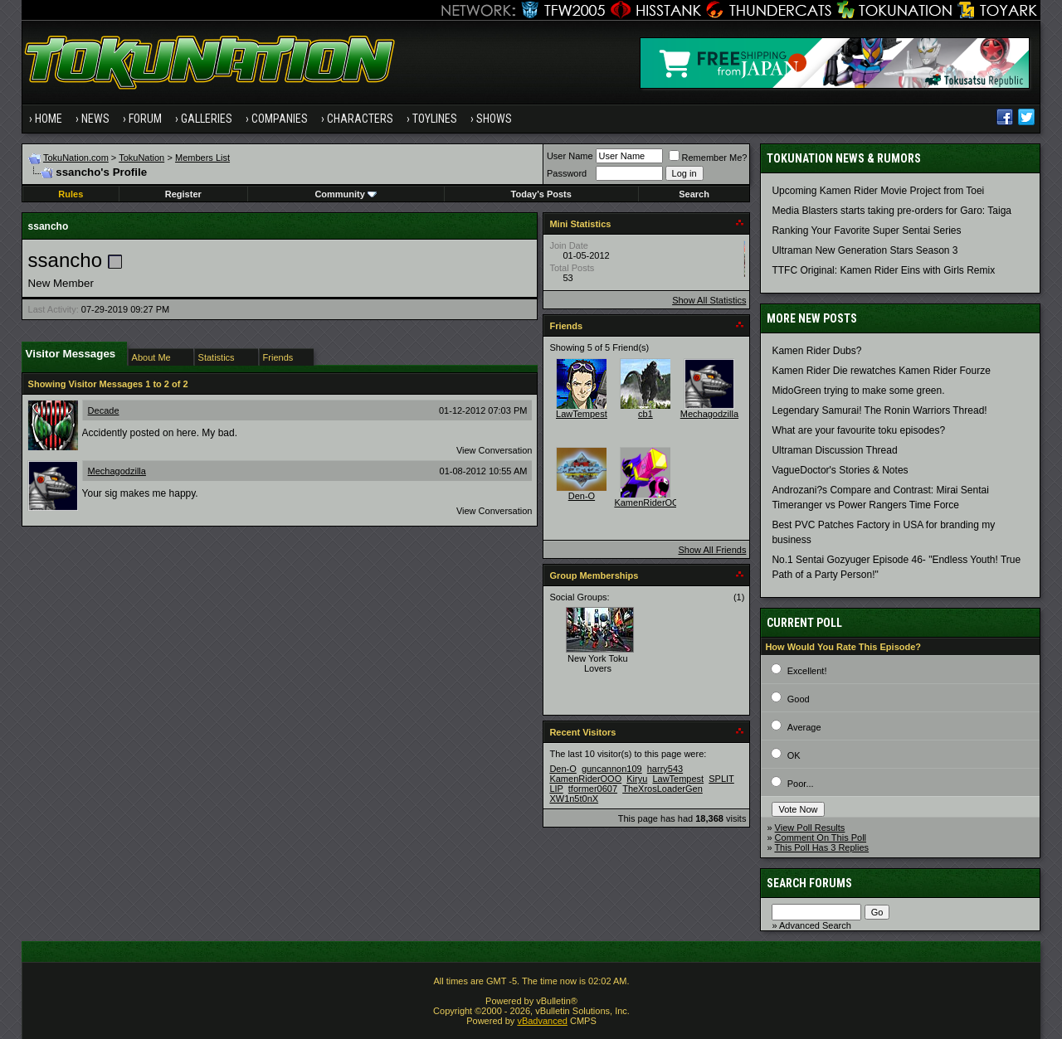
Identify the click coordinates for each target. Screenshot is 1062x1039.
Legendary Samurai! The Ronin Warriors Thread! (879, 410)
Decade (103, 410)
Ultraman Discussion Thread (834, 450)
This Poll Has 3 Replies (821, 847)
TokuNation (141, 158)
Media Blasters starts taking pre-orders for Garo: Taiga (891, 210)
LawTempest (581, 414)
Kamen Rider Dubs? (816, 351)
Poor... (800, 784)
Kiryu (636, 779)
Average (804, 727)
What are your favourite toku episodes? (858, 430)
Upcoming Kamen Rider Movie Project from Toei (878, 191)
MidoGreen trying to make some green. (858, 390)
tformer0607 (592, 789)
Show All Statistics (709, 300)
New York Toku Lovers (598, 663)
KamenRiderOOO (650, 502)
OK (794, 755)
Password (567, 173)
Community (345, 194)
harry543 (665, 769)
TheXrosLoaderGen (662, 789)
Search (694, 194)
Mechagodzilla (117, 471)
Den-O (581, 496)
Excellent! (807, 671)
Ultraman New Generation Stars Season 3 (864, 250)
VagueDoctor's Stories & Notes (840, 470)
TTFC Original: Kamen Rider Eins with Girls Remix (883, 270)
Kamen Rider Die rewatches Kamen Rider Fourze (881, 370)
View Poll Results (810, 828)
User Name (570, 156)
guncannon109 (612, 769)
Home (48, 118)
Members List (202, 158)
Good (798, 699)
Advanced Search (815, 925)
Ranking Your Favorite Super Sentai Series (866, 230)
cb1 (645, 414)
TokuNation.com (76, 158)
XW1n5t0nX (573, 799)
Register (183, 194)
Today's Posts (541, 194)
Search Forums (809, 883)
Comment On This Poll (820, 837)
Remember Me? (708, 158)
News (95, 118)
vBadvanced (542, 1021)
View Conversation (494, 450)
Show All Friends (712, 550)
